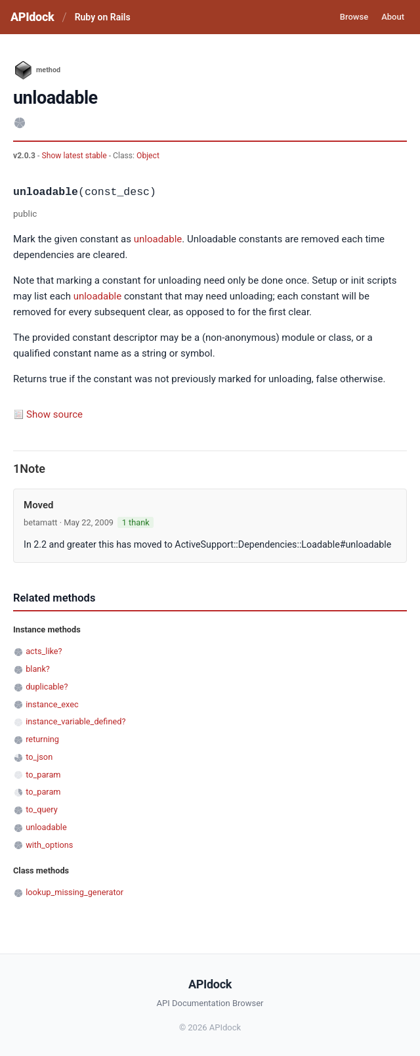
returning (42, 739)
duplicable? (47, 687)
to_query (42, 809)
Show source (54, 414)
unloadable (158, 239)
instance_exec (52, 704)
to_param (43, 775)
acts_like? (44, 651)
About (392, 17)
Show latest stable (74, 155)
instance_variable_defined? (75, 721)
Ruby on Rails (103, 17)
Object (147, 155)
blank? (38, 669)
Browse (354, 17)
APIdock (32, 17)
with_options (49, 845)
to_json (39, 757)
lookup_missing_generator (74, 892)
